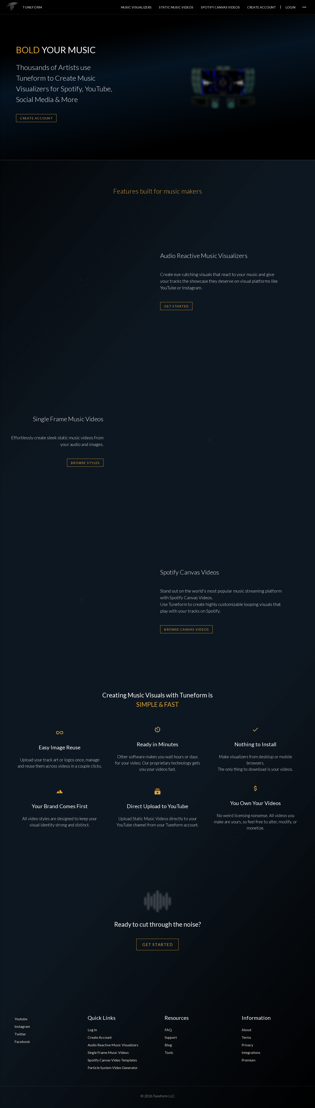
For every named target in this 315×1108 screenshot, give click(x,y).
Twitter (20, 1034)
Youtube (20, 1019)
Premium (248, 1060)
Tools (169, 1052)
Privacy (247, 1045)
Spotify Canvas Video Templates (112, 1060)
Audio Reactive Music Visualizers (113, 1045)
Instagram (22, 1026)
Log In (92, 1030)
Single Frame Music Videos (108, 1052)
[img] (12, 7)
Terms (246, 1037)
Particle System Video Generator (113, 1067)
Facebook (22, 1041)
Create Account (100, 1037)
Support (171, 1037)
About (246, 1030)
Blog (168, 1045)
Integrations (251, 1052)
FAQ (168, 1030)
